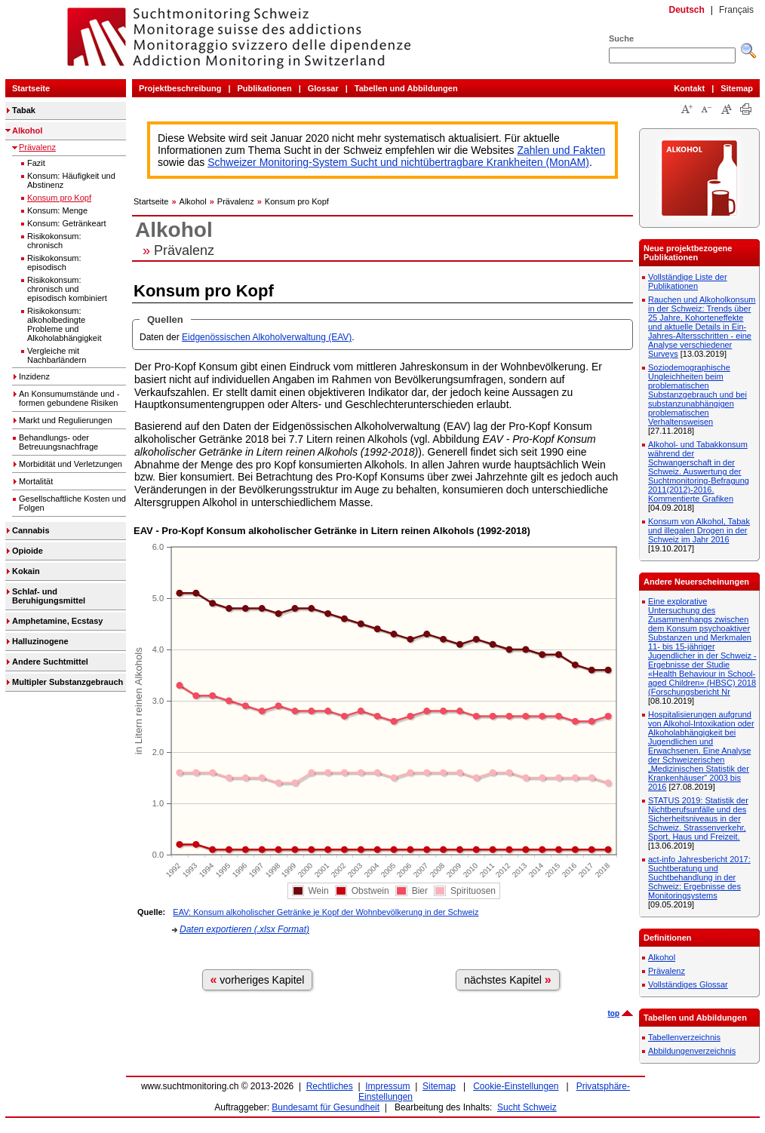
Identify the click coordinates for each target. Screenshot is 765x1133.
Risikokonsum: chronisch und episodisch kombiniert (67, 288)
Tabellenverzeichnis (684, 1037)
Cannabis (31, 530)
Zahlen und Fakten (562, 150)
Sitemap (736, 88)
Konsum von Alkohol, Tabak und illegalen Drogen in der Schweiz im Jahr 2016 (699, 530)
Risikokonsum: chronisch (54, 241)
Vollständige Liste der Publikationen (687, 281)
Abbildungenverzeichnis (692, 1050)
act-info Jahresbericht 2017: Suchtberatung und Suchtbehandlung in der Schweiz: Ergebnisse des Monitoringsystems (699, 877)
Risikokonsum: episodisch (54, 262)
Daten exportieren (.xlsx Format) (244, 929)
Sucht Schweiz (527, 1107)
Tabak (23, 110)
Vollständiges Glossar (688, 984)
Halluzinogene (40, 641)
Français (736, 10)
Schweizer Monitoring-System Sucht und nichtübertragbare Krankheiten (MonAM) (398, 162)
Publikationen (265, 88)
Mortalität (36, 481)
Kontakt (689, 88)
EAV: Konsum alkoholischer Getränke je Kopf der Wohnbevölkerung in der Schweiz (325, 912)
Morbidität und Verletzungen (70, 463)
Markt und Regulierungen (65, 420)
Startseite (31, 88)
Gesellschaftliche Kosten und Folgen (72, 503)
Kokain (26, 571)
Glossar (323, 88)
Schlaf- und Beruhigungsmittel (48, 596)
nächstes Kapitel (507, 979)
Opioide (27, 550)
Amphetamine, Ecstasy (57, 620)
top (613, 1013)
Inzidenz (34, 376)
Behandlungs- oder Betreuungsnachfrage (58, 442)
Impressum (387, 1086)
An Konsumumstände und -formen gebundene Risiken (69, 398)
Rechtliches (329, 1086)
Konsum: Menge (57, 210)
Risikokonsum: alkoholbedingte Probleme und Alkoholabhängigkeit (64, 324)
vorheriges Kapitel (257, 979)
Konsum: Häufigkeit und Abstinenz (71, 180)
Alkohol (27, 130)
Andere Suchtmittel (50, 661)
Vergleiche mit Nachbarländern (56, 355)
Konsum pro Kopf (59, 197)
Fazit (36, 162)
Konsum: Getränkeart (66, 223)
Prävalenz (37, 147)
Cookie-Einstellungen (515, 1086)
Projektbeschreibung (180, 88)
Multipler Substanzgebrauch (67, 681)
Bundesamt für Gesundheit (325, 1107)
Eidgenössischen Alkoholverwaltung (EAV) (267, 337)
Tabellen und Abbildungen (406, 88)
